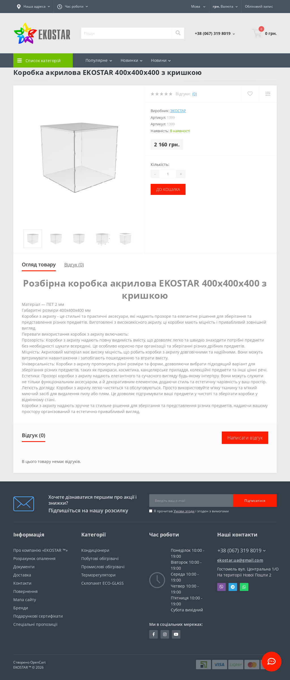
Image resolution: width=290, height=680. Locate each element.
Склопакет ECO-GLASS (102, 583)
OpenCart (38, 662)
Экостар (178, 110)
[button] (33, 6)
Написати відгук (245, 438)
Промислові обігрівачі (103, 566)
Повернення (25, 591)
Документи (24, 566)
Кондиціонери (95, 550)
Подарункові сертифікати (38, 616)
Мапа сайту (24, 599)
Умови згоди (184, 511)
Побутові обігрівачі (100, 558)
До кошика (168, 189)
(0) (194, 93)
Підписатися (254, 500)
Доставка (22, 575)
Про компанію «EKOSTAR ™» (40, 550)
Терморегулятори (98, 575)
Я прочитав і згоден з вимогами (191, 511)
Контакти (22, 583)
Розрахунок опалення (34, 558)
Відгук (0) (74, 265)
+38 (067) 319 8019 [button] (242, 550)
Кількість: (160, 164)
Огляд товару (39, 264)
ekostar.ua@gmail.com (240, 560)
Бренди (20, 607)
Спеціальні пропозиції (35, 624)
